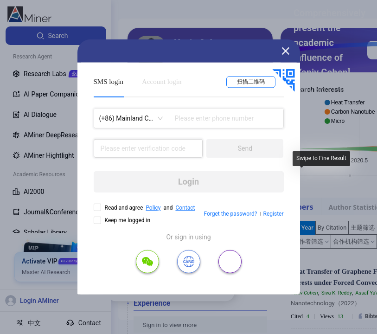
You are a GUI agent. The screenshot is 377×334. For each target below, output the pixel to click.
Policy (153, 208)
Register (273, 214)
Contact (185, 208)
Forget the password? (230, 214)
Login (188, 181)
